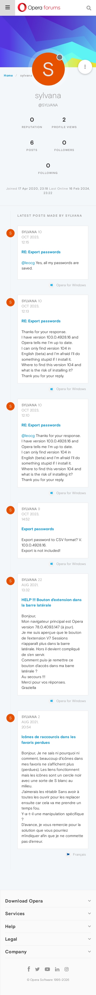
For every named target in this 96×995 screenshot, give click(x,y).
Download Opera (24, 901)
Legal (11, 939)
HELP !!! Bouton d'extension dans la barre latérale (52, 602)
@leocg (28, 262)
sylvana (29, 232)
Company (16, 951)
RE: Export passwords (41, 252)
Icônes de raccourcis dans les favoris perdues (49, 739)
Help (10, 926)
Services (15, 913)
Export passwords (38, 529)
